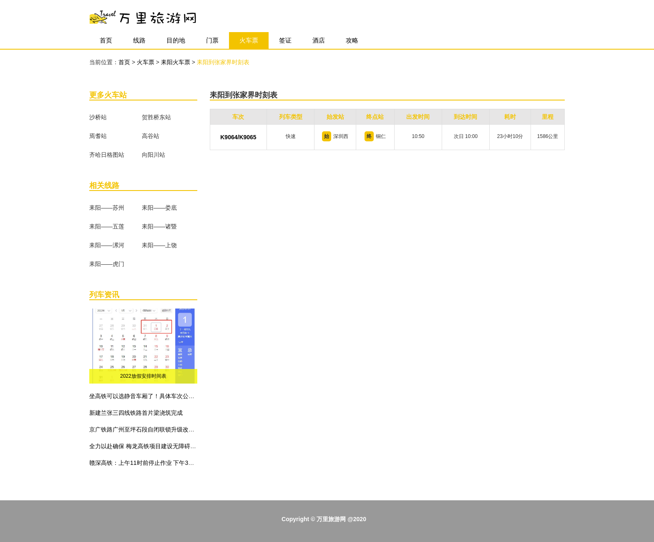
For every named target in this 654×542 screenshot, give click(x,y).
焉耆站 (98, 136)
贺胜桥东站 (156, 117)
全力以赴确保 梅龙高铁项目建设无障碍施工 (145, 446)
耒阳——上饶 (159, 245)
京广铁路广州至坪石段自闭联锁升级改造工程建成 (153, 429)
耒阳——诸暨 (159, 226)
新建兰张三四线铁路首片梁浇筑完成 (136, 412)
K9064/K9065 (238, 137)
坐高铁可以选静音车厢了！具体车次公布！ (144, 396)
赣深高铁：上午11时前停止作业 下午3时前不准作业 (156, 462)
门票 (212, 40)
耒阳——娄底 (159, 207)
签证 (285, 40)
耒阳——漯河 (106, 245)
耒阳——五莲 (106, 226)
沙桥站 (98, 117)
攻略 (352, 40)
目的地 (175, 40)
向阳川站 (153, 154)
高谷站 (150, 136)
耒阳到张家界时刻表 (223, 62)
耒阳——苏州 (106, 207)
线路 (139, 40)
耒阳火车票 (176, 62)
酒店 (318, 40)
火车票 (248, 40)
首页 (106, 40)
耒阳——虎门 (106, 264)
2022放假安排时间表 (143, 376)
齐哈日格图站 (106, 154)
